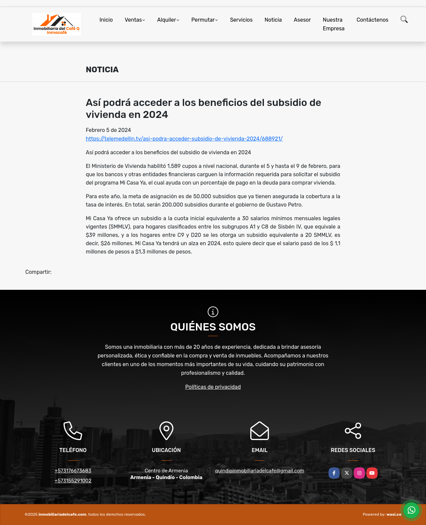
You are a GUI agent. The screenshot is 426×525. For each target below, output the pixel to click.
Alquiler (166, 20)
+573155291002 (73, 481)
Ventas (133, 20)
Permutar (203, 20)
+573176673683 (73, 471)
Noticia (273, 20)
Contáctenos (372, 20)
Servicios (241, 20)
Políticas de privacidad (213, 387)
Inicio (106, 20)
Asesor (302, 20)
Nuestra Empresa (333, 24)
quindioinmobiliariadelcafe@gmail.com (259, 471)
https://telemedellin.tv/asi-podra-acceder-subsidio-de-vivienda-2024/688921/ (184, 139)
